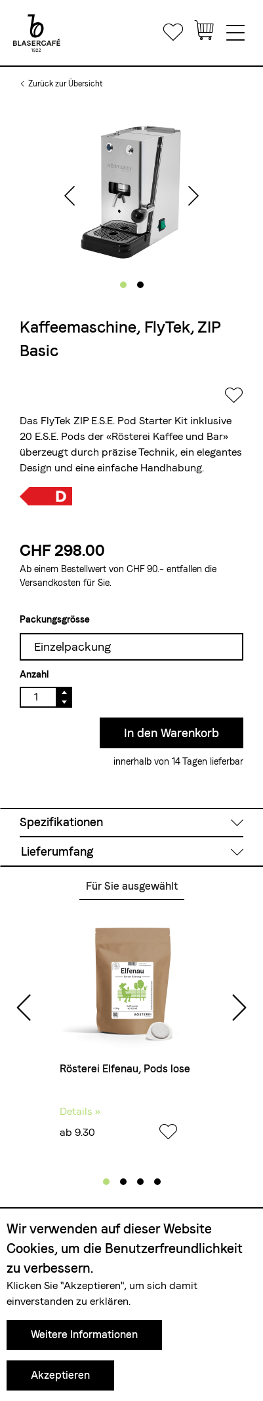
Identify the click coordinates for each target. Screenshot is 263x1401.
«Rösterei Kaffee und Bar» (167, 436)
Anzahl (34, 674)
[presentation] (69, 197)
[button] (123, 285)
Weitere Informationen (84, 1334)
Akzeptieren (60, 1375)
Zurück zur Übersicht (65, 83)
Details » (80, 1111)
